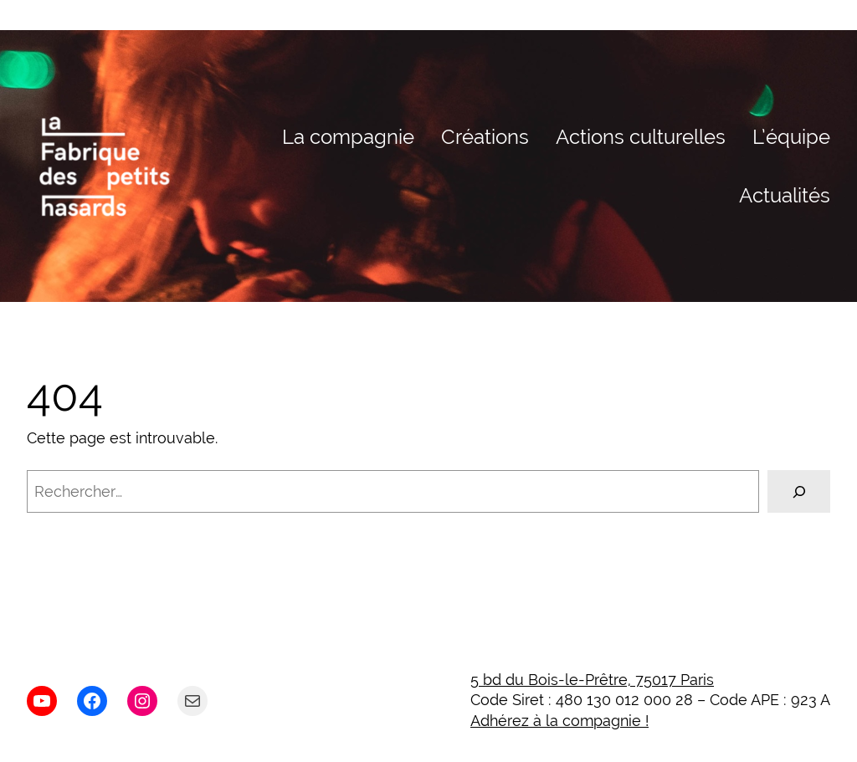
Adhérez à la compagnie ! (559, 720)
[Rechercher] (798, 491)
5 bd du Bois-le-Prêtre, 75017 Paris (592, 679)
